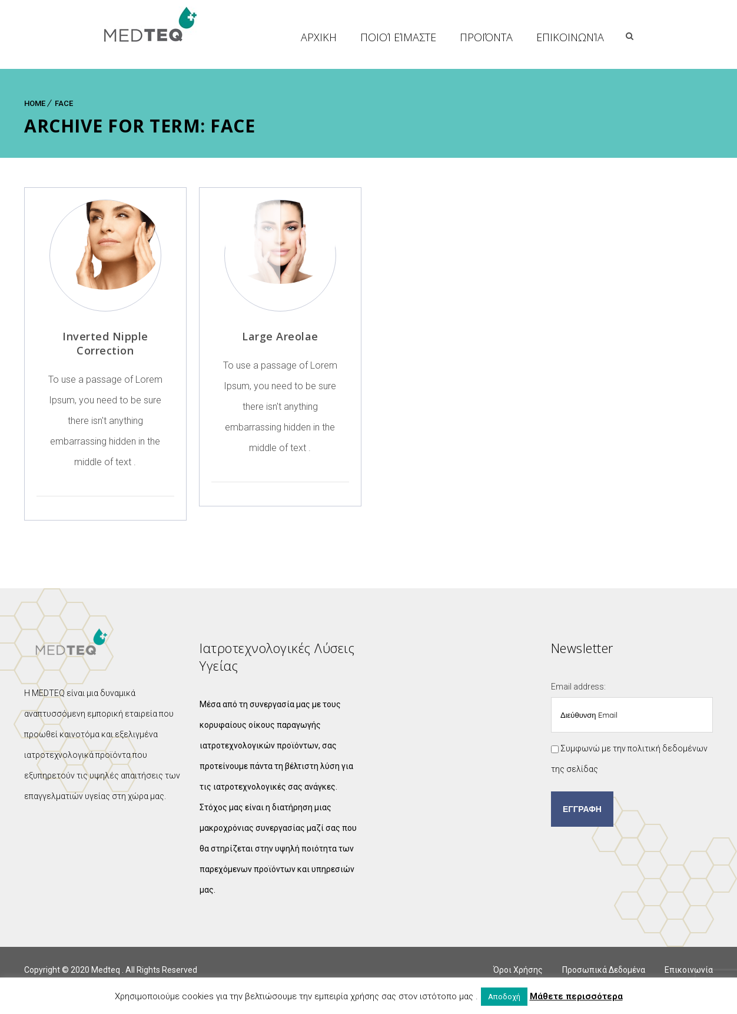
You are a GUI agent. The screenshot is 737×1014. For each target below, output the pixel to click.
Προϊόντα (563, 37)
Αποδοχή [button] (504, 996)
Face (64, 103)
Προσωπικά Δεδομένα (603, 970)
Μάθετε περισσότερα (576, 996)
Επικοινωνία (648, 37)
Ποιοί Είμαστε (476, 37)
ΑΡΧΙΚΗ (396, 37)
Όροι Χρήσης (518, 970)
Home (34, 103)
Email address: (632, 707)
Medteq (106, 970)
